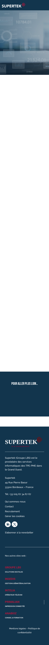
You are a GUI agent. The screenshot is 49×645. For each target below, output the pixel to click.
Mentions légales (17, 628)
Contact (9, 506)
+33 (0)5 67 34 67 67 (20, 494)
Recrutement (12, 511)
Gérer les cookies (15, 516)
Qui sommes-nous (15, 501)
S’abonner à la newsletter (19, 532)
